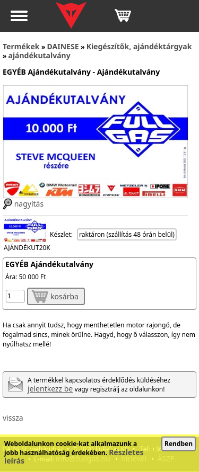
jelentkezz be (50, 389)
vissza (13, 418)
